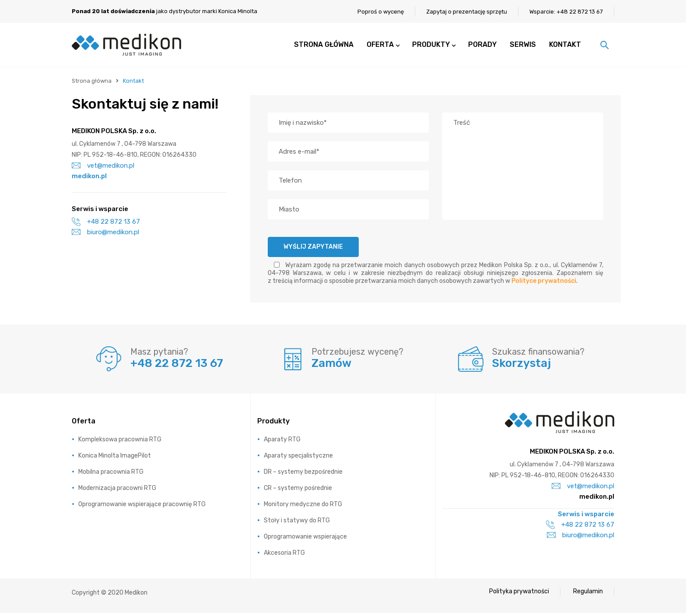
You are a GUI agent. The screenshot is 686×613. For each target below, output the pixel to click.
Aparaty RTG (282, 439)
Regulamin (588, 591)
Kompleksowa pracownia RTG (119, 439)
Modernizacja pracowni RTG (117, 488)
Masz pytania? (159, 351)
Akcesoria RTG (284, 553)
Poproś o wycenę (380, 11)
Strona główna (92, 81)
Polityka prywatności (519, 591)
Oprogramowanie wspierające (305, 536)
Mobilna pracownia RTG (111, 472)
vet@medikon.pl (103, 165)
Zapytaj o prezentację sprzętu (466, 11)
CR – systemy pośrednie (298, 488)
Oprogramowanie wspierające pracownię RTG (142, 504)
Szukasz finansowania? (538, 351)
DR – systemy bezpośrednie (303, 472)
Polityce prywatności (543, 281)
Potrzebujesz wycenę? (357, 351)
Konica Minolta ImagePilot (114, 455)
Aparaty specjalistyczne (298, 455)
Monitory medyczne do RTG (303, 504)
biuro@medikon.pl (105, 232)
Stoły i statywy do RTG (297, 520)
